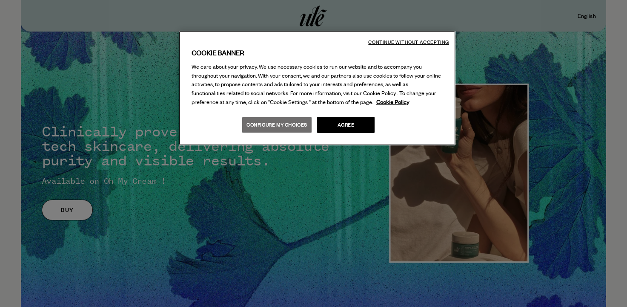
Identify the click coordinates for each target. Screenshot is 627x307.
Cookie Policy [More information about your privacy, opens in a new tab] (392, 101)
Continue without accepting (408, 42)
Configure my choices (276, 124)
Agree (346, 124)
